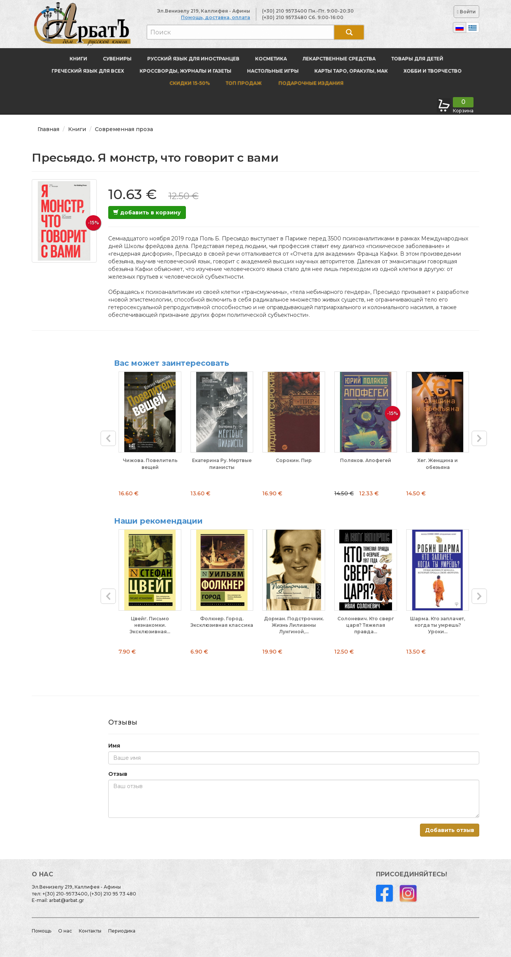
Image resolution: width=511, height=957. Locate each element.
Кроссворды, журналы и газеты (185, 71)
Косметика (271, 59)
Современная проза (124, 129)
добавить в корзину (147, 212)
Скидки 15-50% (189, 83)
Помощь (41, 931)
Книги (78, 59)
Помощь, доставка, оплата (215, 17)
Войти (466, 12)
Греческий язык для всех (88, 71)
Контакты (90, 931)
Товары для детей (417, 59)
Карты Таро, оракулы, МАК (351, 71)
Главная (48, 129)
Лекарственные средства (339, 59)
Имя (114, 745)
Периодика (121, 931)
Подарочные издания (310, 83)
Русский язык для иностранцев (193, 59)
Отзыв (117, 773)
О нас (65, 931)
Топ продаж (244, 83)
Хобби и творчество (433, 71)
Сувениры (117, 59)
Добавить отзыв (449, 830)
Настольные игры (273, 71)
